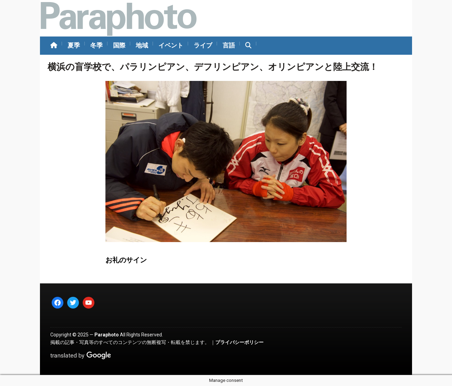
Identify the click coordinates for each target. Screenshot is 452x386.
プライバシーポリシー (239, 342)
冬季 (96, 45)
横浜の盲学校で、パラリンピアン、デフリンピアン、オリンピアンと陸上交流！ (213, 67)
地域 (142, 45)
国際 (119, 45)
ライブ (203, 45)
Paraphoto (106, 334)
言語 (229, 45)
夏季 (74, 45)
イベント (170, 45)
